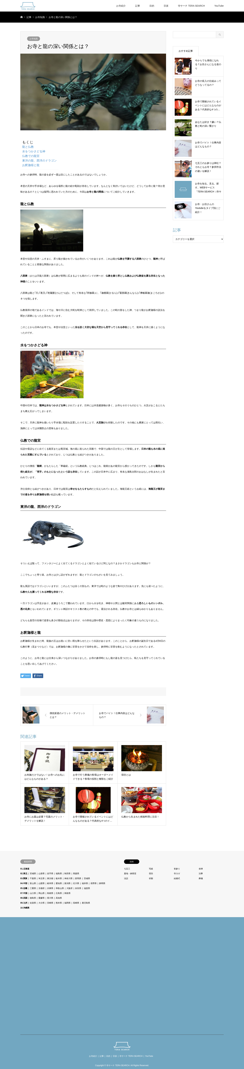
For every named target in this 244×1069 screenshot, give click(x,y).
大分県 (41, 903)
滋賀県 (87, 888)
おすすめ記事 (186, 51)
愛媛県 (41, 898)
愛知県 (59, 883)
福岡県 (67, 903)
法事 (201, 873)
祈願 (151, 878)
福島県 (59, 873)
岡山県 (41, 893)
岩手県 (50, 873)
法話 (126, 878)
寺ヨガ (177, 873)
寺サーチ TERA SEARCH (191, 5)
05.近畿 (23, 888)
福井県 (85, 883)
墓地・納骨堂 (130, 873)
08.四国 (23, 898)
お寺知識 (33, 38)
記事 (137, 5)
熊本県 (59, 903)
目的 (151, 5)
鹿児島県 (86, 903)
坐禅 (201, 869)
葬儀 (201, 878)
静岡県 (102, 883)
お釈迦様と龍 (30, 165)
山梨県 (41, 883)
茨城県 (87, 878)
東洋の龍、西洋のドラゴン (39, 160)
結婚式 (177, 878)
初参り (177, 869)
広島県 (59, 893)
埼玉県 (41, 878)
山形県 (41, 873)
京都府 (41, 888)
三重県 (33, 888)
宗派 (166, 5)
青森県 (76, 873)
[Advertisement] (45, 976)
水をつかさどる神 (33, 151)
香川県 (50, 898)
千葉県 (33, 878)
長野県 (93, 883)
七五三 (127, 869)
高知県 (59, 898)
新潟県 (67, 883)
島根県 (50, 893)
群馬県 (78, 878)
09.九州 (23, 903)
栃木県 (59, 878)
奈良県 (78, 888)
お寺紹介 (121, 5)
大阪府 (69, 888)
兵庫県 (50, 888)
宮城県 (33, 873)
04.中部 (23, 883)
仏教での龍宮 (30, 156)
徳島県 (33, 898)
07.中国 (23, 893)
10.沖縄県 (24, 908)
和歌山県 (60, 888)
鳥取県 (67, 893)
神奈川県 (68, 878)
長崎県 (76, 903)
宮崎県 (50, 903)
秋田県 (67, 873)
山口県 (33, 893)
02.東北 (23, 873)
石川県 (76, 883)
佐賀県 (33, 903)
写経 (151, 869)
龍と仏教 (28, 146)
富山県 (33, 883)
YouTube (219, 5)
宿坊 (151, 873)
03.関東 (23, 878)
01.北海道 (24, 869)
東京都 (50, 878)
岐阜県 (50, 883)
